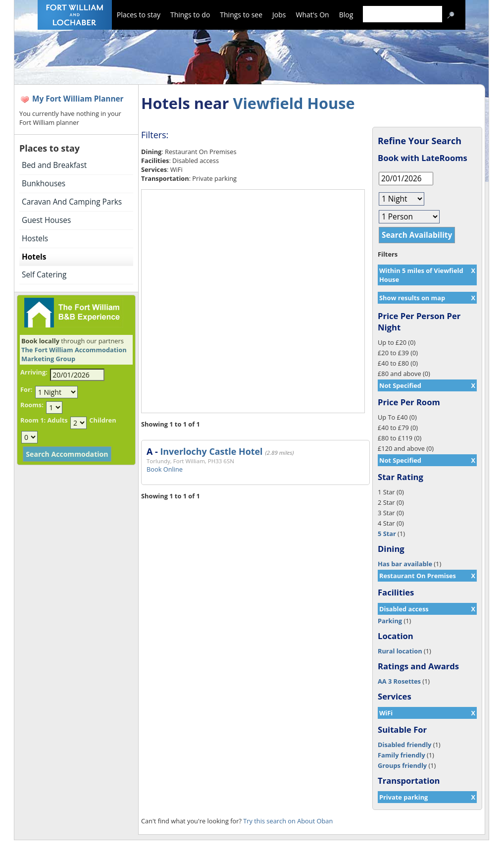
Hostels (35, 238)
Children (102, 420)
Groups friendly (402, 765)
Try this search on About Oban (288, 820)
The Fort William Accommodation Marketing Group (74, 354)
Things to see (241, 14)
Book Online (165, 469)
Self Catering (44, 274)
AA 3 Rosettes (399, 681)
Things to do (190, 14)
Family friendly (401, 755)
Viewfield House (293, 103)
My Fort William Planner (78, 99)
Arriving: (34, 372)
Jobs (279, 14)
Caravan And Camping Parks (72, 202)
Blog (346, 14)
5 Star (387, 533)
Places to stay (138, 14)
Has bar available (405, 563)
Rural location (400, 650)
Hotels (34, 257)
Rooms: (32, 404)
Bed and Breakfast (54, 165)
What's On (312, 14)
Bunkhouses (43, 183)
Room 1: (33, 420)
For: (26, 389)
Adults (57, 420)
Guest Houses (46, 220)
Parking (390, 620)
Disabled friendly (404, 744)
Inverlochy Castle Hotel (211, 451)
